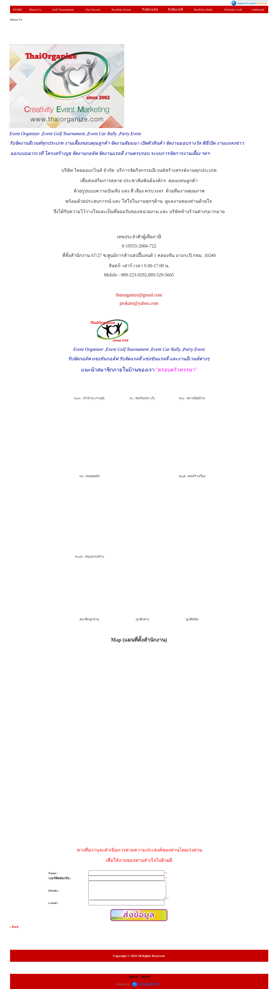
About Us (35, 9)
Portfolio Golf (233, 9)
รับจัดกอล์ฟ (150, 9)
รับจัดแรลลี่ (175, 9)
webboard (258, 9)
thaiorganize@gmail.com (139, 294)
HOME (17, 9)
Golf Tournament (63, 9)
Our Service (93, 9)
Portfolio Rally (203, 9)
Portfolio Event (121, 9)
